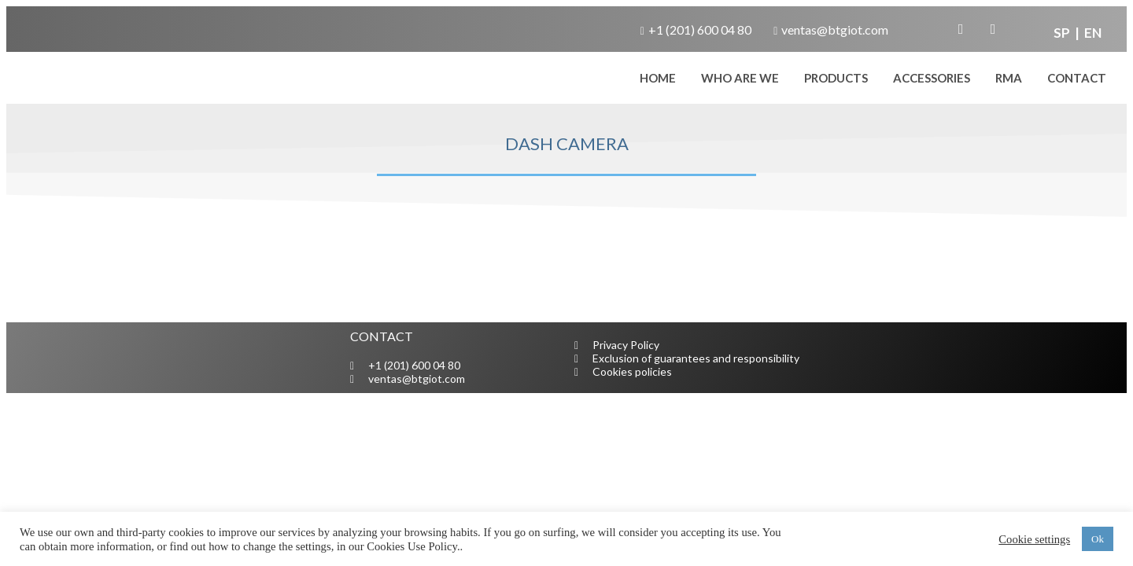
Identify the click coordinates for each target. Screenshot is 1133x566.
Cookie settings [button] (1034, 539)
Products (836, 78)
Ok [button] (1097, 539)
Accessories (931, 78)
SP (1063, 32)
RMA (1008, 78)
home (658, 78)
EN (1092, 32)
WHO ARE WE (740, 78)
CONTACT (1076, 78)
